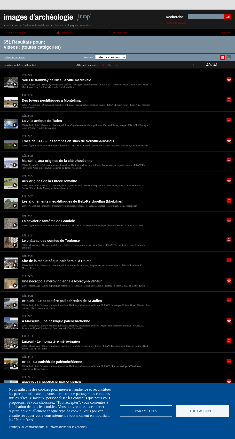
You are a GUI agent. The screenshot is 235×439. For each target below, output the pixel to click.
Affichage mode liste (229, 57)
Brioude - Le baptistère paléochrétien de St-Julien (62, 301)
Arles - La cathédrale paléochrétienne (52, 362)
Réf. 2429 (27, 136)
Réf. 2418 (27, 356)
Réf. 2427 (27, 176)
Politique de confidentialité (26, 427)
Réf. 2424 (27, 235)
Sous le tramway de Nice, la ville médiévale (56, 80)
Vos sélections (120, 32)
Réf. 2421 (27, 295)
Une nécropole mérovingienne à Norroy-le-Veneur (62, 281)
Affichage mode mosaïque (222, 57)
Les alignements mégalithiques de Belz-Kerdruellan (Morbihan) (72, 201)
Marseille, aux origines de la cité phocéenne (57, 161)
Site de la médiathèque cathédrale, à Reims (56, 261)
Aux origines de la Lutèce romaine (49, 181)
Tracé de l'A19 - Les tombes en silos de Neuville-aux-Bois (68, 141)
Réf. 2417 (27, 377)
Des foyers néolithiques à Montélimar (52, 100)
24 (116, 64)
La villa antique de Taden (42, 121)
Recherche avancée (176, 22)
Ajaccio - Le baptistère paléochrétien (51, 382)
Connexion (66, 32)
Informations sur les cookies (68, 427)
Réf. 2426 (27, 196)
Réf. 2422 (27, 276)
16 (109, 64)
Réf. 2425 (27, 216)
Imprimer (226, 32)
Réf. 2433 (27, 115)
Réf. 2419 (27, 336)
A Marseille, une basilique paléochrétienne (56, 321)
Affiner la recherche (14, 57)
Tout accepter (203, 411)
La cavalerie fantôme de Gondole (48, 221)
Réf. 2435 (27, 75)
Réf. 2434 (27, 95)
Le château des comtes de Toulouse (51, 240)
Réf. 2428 (27, 155)
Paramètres (146, 411)
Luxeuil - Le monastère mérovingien (51, 341)
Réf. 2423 (27, 255)
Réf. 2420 (27, 316)
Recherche (174, 17)
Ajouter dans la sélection (229, 79)
